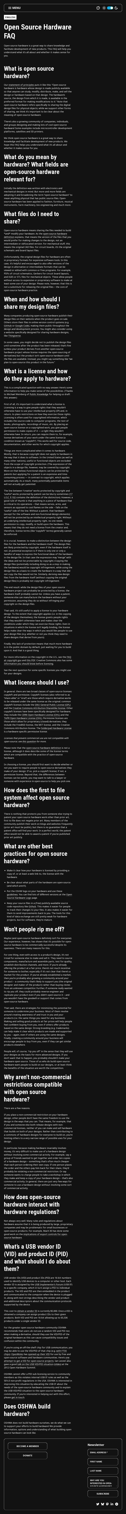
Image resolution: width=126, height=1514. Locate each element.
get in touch (17, 1397)
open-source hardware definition (43, 747)
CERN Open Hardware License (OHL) (41, 714)
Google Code (22, 325)
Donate (27, 1455)
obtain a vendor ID (27, 1310)
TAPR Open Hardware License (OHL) (23, 718)
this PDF (31, 660)
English (10, 17)
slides (58, 1364)
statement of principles (21, 84)
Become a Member (27, 1446)
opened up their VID (39, 1354)
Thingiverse (14, 335)
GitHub (8, 325)
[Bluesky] (101, 1504)
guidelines (12, 894)
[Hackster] (116, 1504)
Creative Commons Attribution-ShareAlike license (39, 708)
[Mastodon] (106, 1504)
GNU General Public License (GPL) (53, 704)
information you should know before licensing (28, 663)
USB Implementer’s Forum (49, 1284)
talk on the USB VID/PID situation (35, 1364)
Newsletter (96, 1445)
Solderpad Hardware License (56, 728)
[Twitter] (97, 1504)
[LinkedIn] (111, 1504)
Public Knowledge (39, 394)
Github (32, 906)
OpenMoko (17, 1354)
